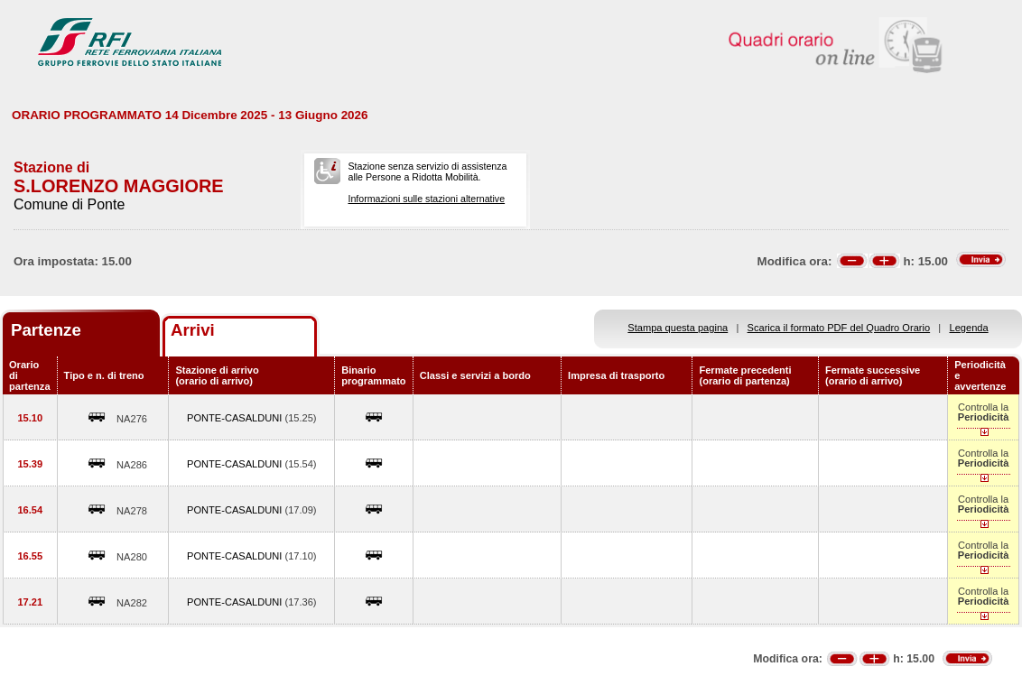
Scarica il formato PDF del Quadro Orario (839, 327)
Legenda (969, 327)
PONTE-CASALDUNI (235, 417)
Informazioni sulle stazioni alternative (426, 198)
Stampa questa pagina (677, 327)
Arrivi (193, 329)
